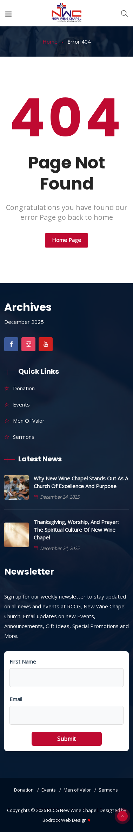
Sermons (23, 436)
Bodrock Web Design (66, 820)
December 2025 (24, 321)
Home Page (66, 239)
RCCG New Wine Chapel (72, 810)
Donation (24, 388)
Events (21, 404)
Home (50, 41)
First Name (22, 661)
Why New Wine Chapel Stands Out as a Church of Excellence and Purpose (81, 482)
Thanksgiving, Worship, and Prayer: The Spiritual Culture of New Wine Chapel (76, 529)
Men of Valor (29, 420)
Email (15, 699)
